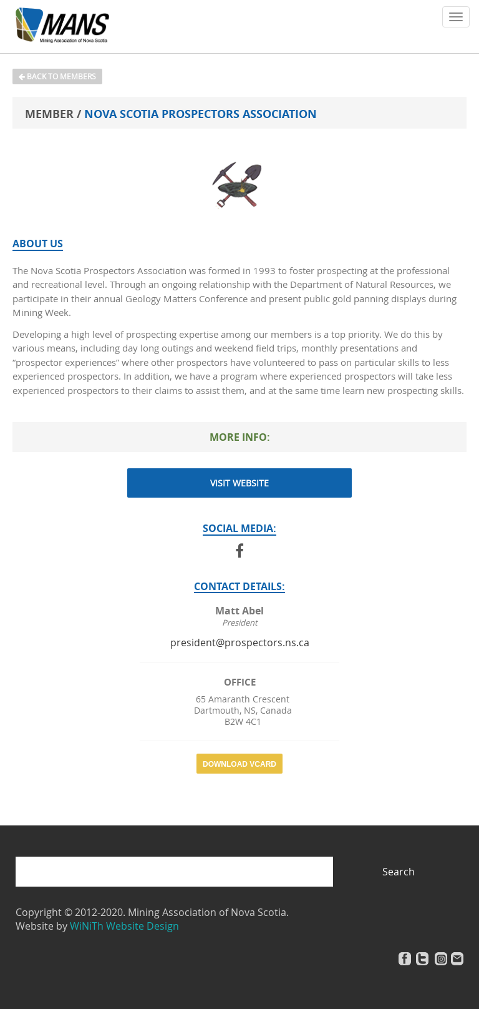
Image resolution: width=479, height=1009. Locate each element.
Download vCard (239, 764)
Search (398, 872)
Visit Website (239, 483)
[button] (456, 16)
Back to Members (57, 76)
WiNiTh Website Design (124, 926)
